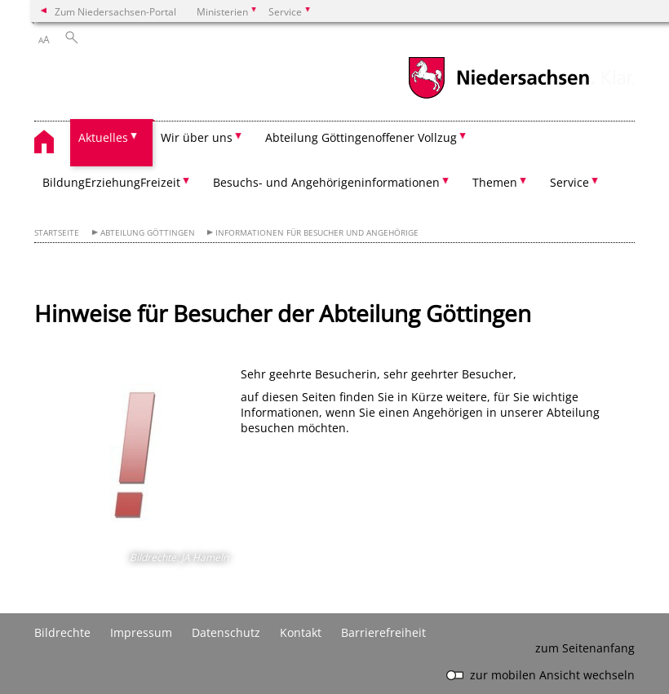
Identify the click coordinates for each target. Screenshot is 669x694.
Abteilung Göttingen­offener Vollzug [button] (361, 137)
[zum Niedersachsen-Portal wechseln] (498, 96)
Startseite (56, 233)
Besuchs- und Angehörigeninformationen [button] (326, 182)
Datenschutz (226, 632)
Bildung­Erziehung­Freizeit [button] (111, 182)
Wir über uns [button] (197, 137)
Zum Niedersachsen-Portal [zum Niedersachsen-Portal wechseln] (115, 11)
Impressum (141, 632)
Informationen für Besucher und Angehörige (317, 233)
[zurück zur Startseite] (52, 144)
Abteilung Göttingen (147, 233)
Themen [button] (494, 182)
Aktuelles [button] (103, 137)
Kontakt (300, 632)
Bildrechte (62, 632)
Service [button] (569, 182)
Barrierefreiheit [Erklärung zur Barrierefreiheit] (383, 632)
